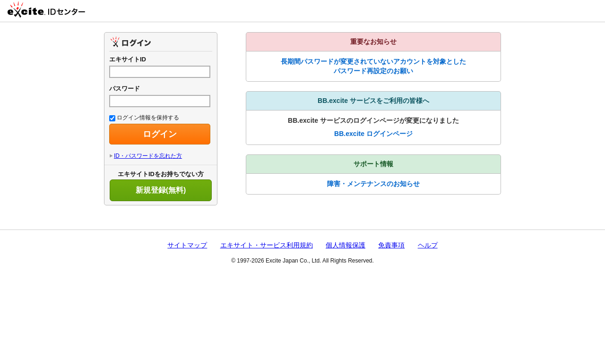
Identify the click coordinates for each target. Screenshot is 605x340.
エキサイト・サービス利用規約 (266, 245)
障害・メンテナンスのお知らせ (373, 183)
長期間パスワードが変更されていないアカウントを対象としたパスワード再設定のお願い (373, 66)
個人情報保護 (345, 245)
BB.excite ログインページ (373, 133)
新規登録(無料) (161, 190)
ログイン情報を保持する (144, 117)
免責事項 (391, 245)
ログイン (160, 134)
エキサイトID (127, 59)
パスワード (124, 88)
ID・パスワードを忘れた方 (148, 156)
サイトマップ (187, 245)
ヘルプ (428, 245)
